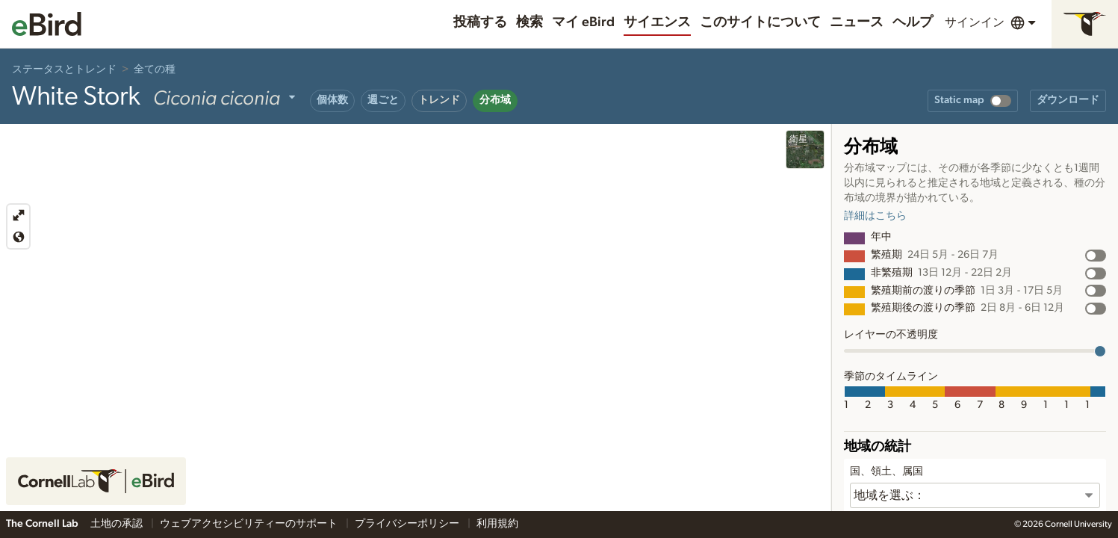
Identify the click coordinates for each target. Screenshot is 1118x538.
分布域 (495, 100)
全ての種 (155, 69)
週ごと (383, 100)
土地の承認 (117, 524)
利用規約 (497, 524)
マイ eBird (583, 22)
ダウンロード (1068, 100)
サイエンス (657, 22)
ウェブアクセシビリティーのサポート (250, 524)
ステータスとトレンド (64, 69)
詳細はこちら (875, 216)
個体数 (332, 100)
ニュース (856, 22)
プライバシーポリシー (408, 524)
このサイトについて (760, 22)
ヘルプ (912, 22)
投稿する (480, 22)
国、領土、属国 (886, 471)
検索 (529, 22)
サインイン (974, 22)
